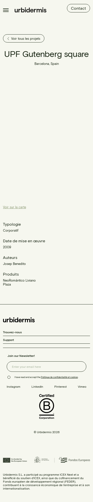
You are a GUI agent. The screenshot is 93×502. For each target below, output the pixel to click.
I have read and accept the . (46, 377)
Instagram (13, 386)
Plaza (7, 284)
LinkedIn (37, 386)
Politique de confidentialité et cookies (59, 377)
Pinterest (60, 386)
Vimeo (82, 386)
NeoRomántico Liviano (19, 280)
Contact (78, 8)
